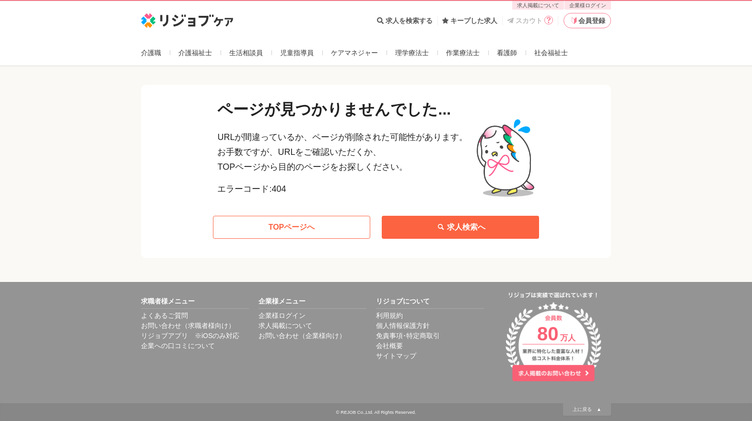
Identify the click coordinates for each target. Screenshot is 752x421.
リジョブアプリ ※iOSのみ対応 (190, 335)
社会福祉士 (551, 53)
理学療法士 (412, 53)
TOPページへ (292, 227)
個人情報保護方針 (403, 325)
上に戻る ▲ (587, 409)
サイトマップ (396, 356)
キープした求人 (469, 20)
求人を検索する (405, 20)
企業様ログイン (587, 5)
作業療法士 (463, 53)
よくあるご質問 (164, 315)
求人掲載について (538, 5)
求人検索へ (460, 227)
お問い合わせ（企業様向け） (302, 335)
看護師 (507, 53)
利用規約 (389, 315)
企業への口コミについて (178, 346)
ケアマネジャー (354, 53)
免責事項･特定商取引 (408, 335)
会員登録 (587, 20)
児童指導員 (297, 53)
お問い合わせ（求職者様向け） (188, 325)
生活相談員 (246, 53)
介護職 (151, 53)
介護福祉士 (195, 53)
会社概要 (389, 346)
